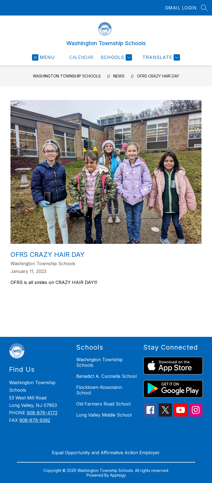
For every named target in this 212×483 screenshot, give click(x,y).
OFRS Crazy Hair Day (158, 76)
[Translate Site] (160, 57)
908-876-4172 (42, 412)
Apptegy (118, 475)
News (118, 76)
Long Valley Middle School (104, 415)
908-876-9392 (34, 420)
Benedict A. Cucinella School (106, 376)
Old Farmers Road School (103, 404)
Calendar (81, 57)
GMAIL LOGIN (181, 8)
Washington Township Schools (67, 76)
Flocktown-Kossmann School (99, 390)
